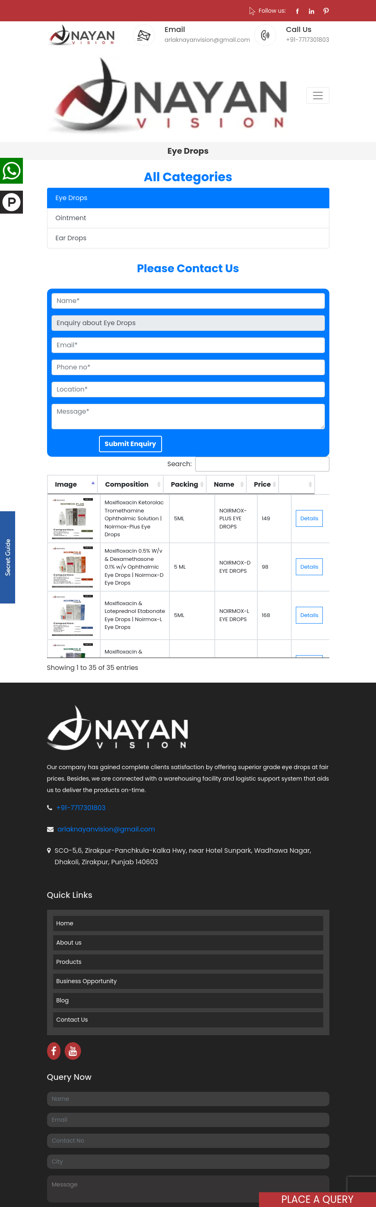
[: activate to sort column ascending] (312, 484)
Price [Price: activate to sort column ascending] (277, 484)
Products (69, 962)
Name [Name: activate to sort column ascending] (239, 484)
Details (311, 518)
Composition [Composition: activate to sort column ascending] (127, 484)
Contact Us (72, 1020)
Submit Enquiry (130, 444)
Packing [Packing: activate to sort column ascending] (199, 484)
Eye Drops (72, 198)
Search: (248, 464)
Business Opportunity (86, 981)
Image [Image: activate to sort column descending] (66, 484)
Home (65, 923)
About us (69, 942)
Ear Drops (71, 238)
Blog (62, 1000)
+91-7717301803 (81, 808)
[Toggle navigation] (317, 95)
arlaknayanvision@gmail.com (106, 829)
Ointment (71, 218)
